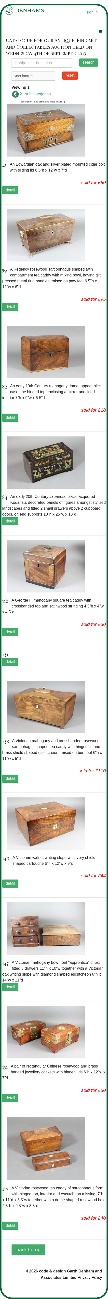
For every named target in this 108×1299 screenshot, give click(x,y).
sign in (92, 12)
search (88, 62)
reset (70, 75)
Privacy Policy (90, 1277)
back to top (28, 1249)
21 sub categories (31, 94)
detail (10, 190)
